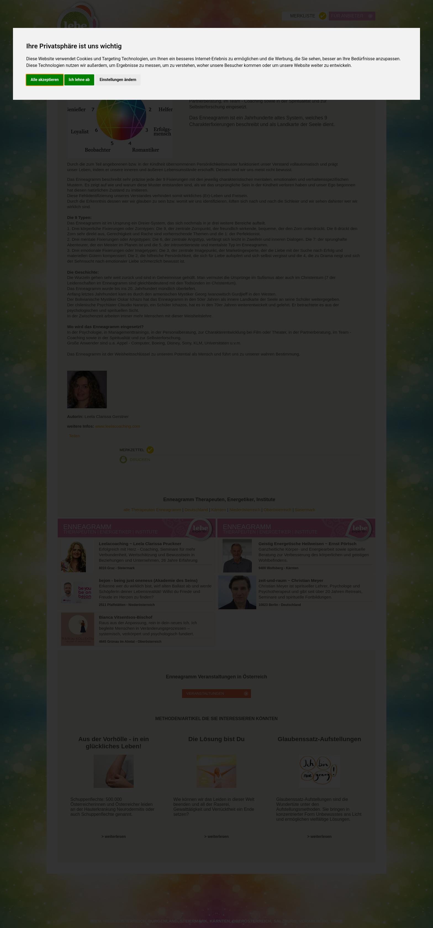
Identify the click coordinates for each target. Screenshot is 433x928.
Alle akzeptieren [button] (45, 79)
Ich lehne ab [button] (79, 79)
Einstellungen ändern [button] (118, 79)
